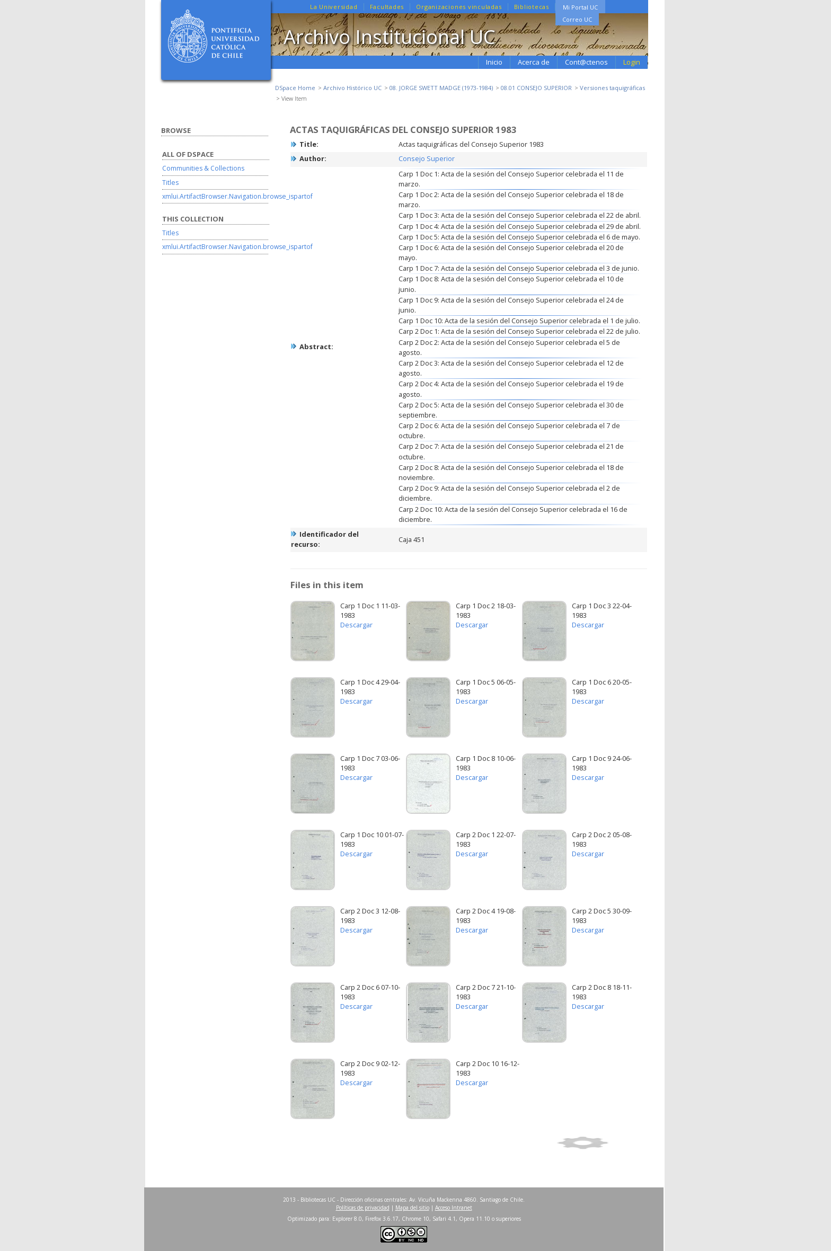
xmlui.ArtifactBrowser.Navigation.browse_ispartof (237, 196)
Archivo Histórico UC (352, 88)
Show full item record (600, 1143)
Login (631, 62)
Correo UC (577, 19)
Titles (170, 182)
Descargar (356, 624)
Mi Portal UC (580, 7)
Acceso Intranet (453, 1207)
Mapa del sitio (412, 1207)
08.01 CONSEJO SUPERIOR (536, 88)
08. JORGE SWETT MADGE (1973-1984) (441, 88)
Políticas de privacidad (363, 1207)
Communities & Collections (203, 168)
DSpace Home (295, 88)
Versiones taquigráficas (612, 88)
